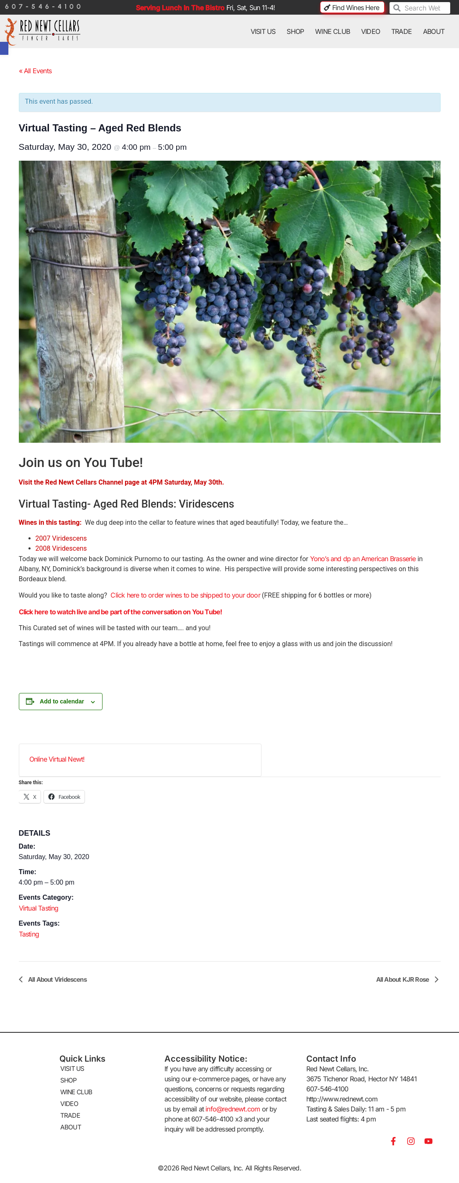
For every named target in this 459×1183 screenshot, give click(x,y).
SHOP (295, 31)
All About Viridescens (57, 979)
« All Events (35, 71)
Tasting (29, 934)
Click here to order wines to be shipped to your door (183, 595)
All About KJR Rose (403, 979)
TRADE (401, 31)
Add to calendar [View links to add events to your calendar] (62, 701)
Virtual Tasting (39, 908)
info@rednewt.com (232, 1109)
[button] (4, 48)
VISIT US (263, 31)
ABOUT (433, 31)
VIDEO (370, 31)
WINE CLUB (332, 31)
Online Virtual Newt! (57, 759)
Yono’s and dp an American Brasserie (363, 558)
